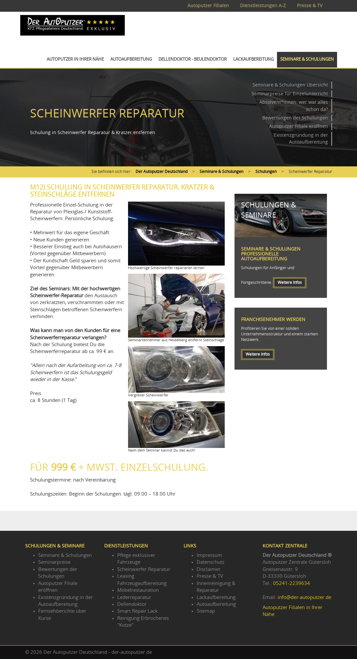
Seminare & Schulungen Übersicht (290, 85)
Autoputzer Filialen (208, 6)
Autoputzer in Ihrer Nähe (75, 59)
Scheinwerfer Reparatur (143, 569)
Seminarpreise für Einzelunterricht (290, 94)
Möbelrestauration (138, 590)
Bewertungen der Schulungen (295, 118)
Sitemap (206, 611)
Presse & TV (309, 6)
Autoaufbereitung (131, 59)
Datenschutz (210, 562)
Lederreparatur (134, 597)
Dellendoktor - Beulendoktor (192, 59)
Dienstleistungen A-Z (263, 6)
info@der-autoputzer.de (304, 597)
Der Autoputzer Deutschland (161, 172)
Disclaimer (208, 569)
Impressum (209, 555)
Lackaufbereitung (253, 59)
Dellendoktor (132, 604)
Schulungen (266, 172)
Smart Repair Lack (137, 611)
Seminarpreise (54, 562)
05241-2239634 (291, 583)
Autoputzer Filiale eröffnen (298, 126)
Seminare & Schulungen (307, 59)
